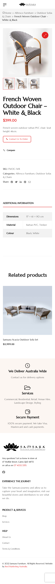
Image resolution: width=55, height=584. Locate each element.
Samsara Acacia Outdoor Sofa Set (20, 339)
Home (8, 12)
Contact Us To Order (17, 139)
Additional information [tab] (18, 203)
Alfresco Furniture (24, 12)
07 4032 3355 (20, 465)
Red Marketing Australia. (16, 566)
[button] (45, 35)
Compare (11, 150)
